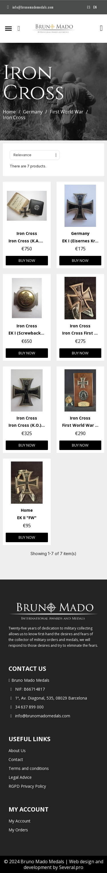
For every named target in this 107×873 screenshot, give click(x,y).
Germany (33, 112)
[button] (18, 28)
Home (9, 112)
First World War (66, 112)
